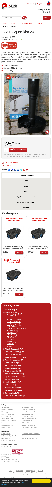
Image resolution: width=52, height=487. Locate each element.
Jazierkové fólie (6, 416)
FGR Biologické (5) (14, 326)
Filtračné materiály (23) (14, 349)
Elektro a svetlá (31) (13, 368)
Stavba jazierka (27, 414)
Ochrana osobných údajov (31, 434)
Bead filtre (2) (12, 339)
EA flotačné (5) (12, 331)
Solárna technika (7, 418)
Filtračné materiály (7, 409)
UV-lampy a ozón (7, 412)
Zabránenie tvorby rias (29, 418)
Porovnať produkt (12, 163)
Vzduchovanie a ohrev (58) (15, 357)
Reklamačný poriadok (8, 436)
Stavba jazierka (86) (12, 363)
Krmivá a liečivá (6, 423)
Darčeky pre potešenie (29, 427)
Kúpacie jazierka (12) (13, 388)
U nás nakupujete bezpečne (18, 454)
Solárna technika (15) (13, 371)
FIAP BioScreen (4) (14, 319)
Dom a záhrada (6, 427)
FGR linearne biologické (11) (17, 328)
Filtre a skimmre (27, 407)
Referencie (19, 471)
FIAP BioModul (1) (14, 322)
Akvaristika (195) (11, 310)
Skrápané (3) (12, 333)
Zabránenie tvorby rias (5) (15, 374)
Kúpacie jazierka (7, 425)
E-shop (40, 471)
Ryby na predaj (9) (12, 379)
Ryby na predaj (27, 420)
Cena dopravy (6, 434)
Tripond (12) (11, 342)
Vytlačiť (8, 165)
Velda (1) (10, 344)
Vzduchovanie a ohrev (29, 412)
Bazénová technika (28, 425)
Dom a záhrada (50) (12, 393)
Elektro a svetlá (27, 416)
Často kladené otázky (29, 438)
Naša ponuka (30, 471)
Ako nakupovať (27, 436)
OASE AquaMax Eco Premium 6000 (38, 219)
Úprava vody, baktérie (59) (15, 377)
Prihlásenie (30, 4)
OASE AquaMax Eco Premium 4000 (13, 219)
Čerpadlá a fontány (28, 409)
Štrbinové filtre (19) (14, 315)
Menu (46, 18)
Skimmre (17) (12, 346)
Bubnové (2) (11, 317)
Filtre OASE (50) (13, 335)
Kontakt (26, 475)
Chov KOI (25, 423)
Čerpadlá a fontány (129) (14, 352)
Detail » (19, 253)
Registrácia (41, 4)
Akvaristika (5, 407)
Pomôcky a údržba (7, 414)
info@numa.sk (6, 454)
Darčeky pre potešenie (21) (15, 396)
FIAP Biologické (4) (14, 324)
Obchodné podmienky (8, 440)
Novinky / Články (11, 473)
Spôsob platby (6, 438)
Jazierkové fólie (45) (13, 366)
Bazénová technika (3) (13, 390)
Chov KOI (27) (10, 385)
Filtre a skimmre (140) (13, 313)
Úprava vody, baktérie (8, 420)
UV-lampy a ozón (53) (13, 355)
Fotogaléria (24, 473)
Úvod (10, 471)
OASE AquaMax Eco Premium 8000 (13, 261)
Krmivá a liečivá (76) (13, 382)
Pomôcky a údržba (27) (14, 360)
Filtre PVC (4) (12, 337)
